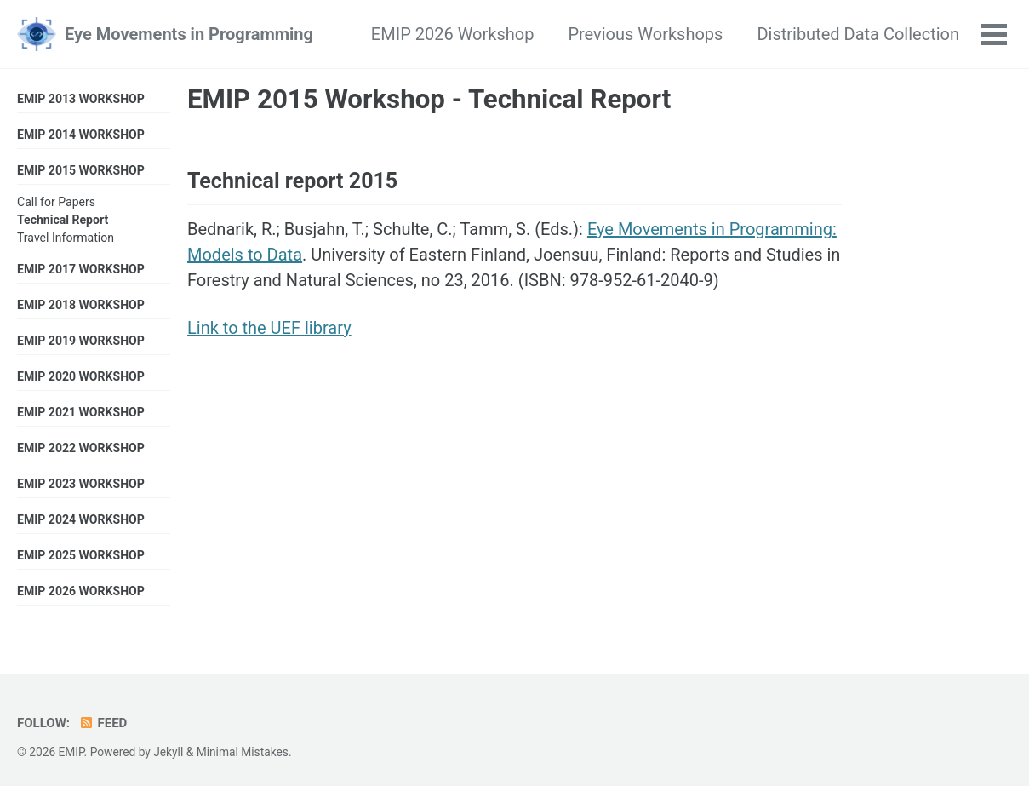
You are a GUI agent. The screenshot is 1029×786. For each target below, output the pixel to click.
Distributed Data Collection (858, 34)
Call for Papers (56, 202)
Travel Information (65, 237)
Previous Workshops (645, 34)
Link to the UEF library (269, 328)
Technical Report (62, 220)
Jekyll (168, 752)
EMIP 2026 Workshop (453, 34)
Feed (102, 723)
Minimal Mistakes (243, 752)
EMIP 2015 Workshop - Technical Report (429, 99)
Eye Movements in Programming (189, 34)
